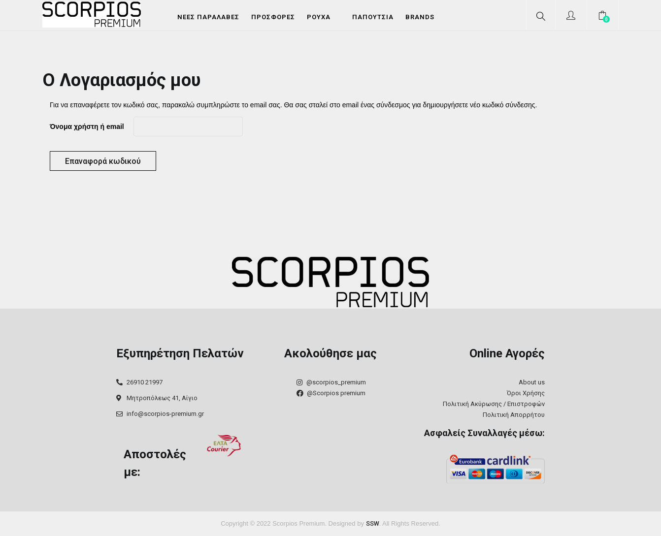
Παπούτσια (373, 17)
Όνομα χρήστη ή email (87, 126)
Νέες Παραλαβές (208, 17)
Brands (419, 17)
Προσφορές (273, 17)
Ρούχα (318, 17)
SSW (372, 523)
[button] (603, 17)
